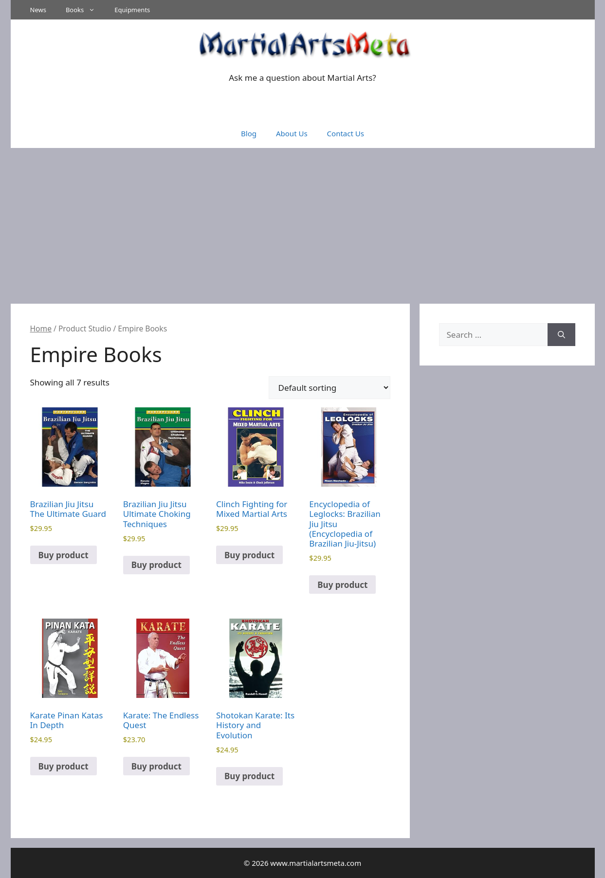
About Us (292, 133)
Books (85, 9)
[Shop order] (329, 387)
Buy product (63, 555)
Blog (249, 133)
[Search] (561, 335)
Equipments (132, 9)
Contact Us (345, 133)
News (38, 9)
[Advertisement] (303, 221)
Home (41, 328)
